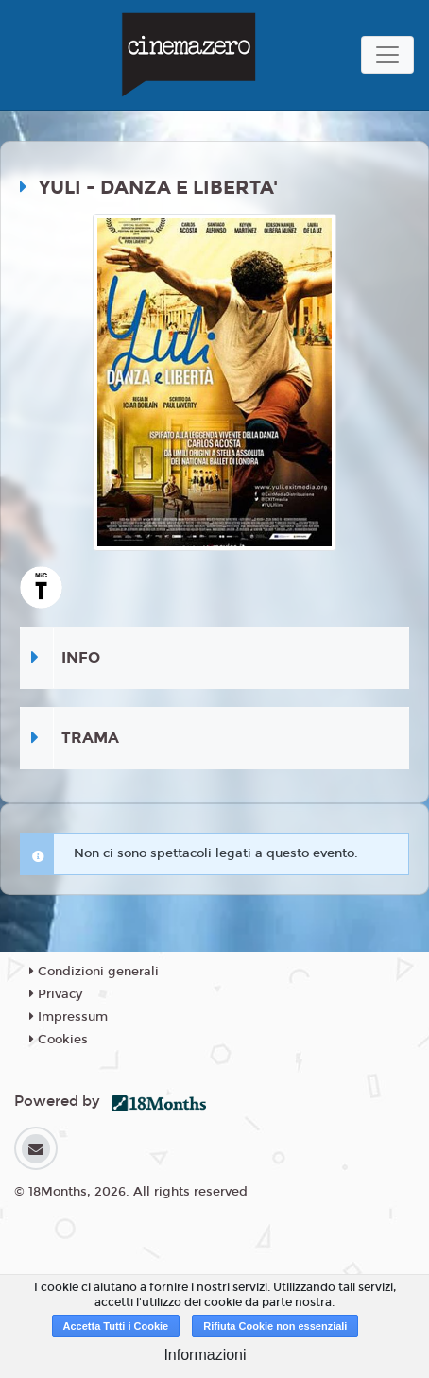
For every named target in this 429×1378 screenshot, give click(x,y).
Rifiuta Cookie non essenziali (275, 1326)
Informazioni (204, 1355)
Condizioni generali (94, 971)
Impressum (68, 1017)
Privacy (55, 994)
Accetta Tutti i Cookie (116, 1326)
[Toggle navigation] (387, 55)
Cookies (58, 1039)
